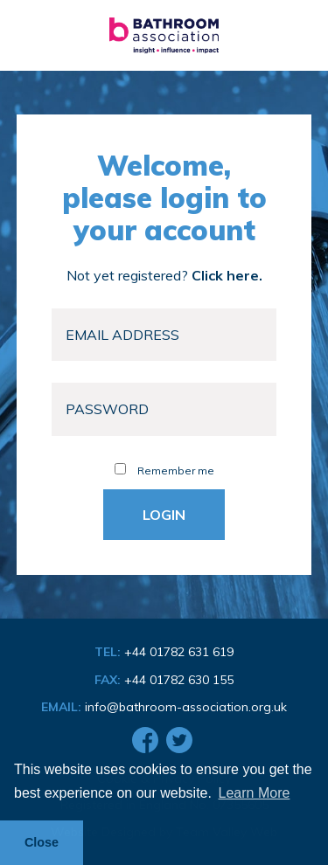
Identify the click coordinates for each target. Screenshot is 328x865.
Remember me (164, 470)
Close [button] (41, 842)
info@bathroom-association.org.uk (186, 707)
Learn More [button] (254, 792)
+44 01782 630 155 (179, 680)
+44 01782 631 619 (179, 652)
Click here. (227, 275)
